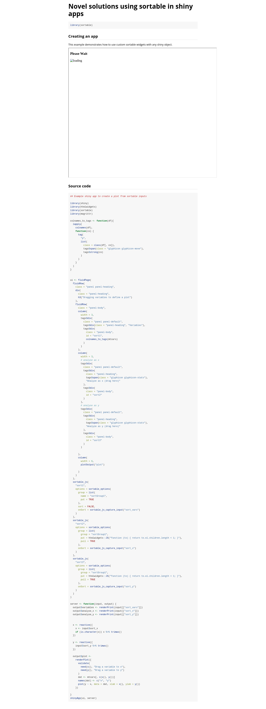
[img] (142, 113)
